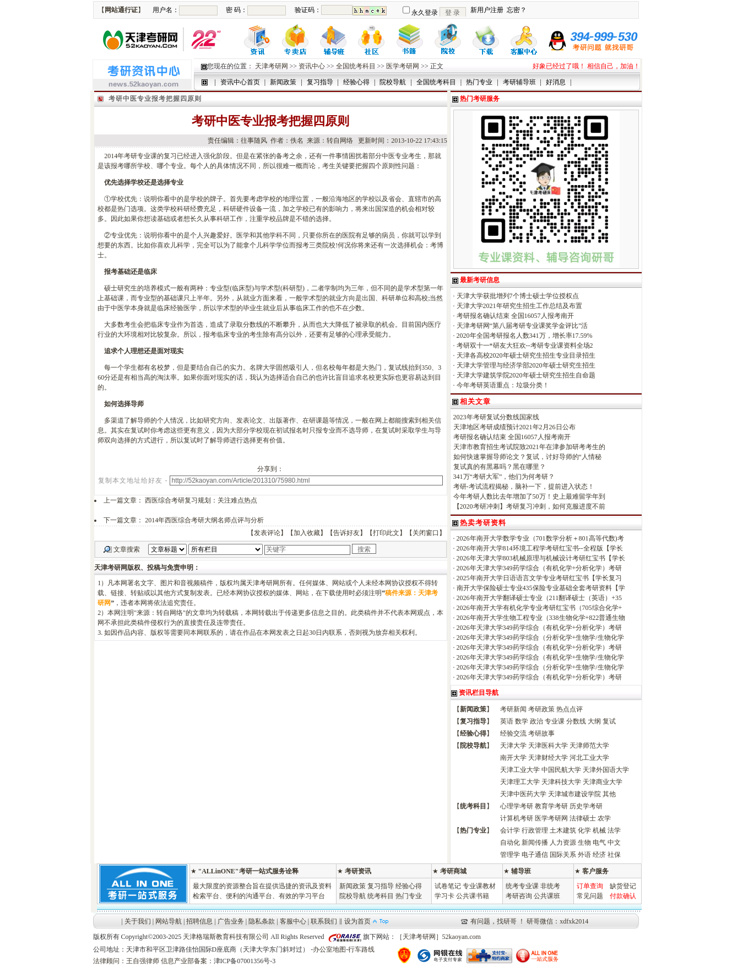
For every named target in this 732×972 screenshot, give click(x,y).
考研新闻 (513, 709)
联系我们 (324, 921)
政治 (536, 721)
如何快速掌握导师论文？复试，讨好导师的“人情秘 (527, 457)
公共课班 (547, 896)
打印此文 (386, 533)
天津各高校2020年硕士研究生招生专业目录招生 (526, 355)
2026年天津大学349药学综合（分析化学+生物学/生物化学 (540, 637)
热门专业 (408, 896)
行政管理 (535, 830)
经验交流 (513, 733)
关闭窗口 (426, 533)
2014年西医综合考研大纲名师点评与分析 (204, 520)
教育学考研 (551, 806)
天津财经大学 (548, 758)
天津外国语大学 (606, 770)
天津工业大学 (520, 770)
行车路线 (361, 949)
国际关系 (563, 854)
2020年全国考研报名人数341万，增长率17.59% (525, 335)
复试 (609, 721)
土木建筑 (563, 830)
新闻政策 (352, 886)
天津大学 (513, 745)
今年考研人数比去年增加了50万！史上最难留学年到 (529, 496)
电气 (599, 842)
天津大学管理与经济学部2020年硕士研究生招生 (526, 365)
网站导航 (168, 921)
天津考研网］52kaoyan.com (442, 937)
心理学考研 (516, 806)
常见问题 (590, 896)
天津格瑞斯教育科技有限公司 (226, 937)
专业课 (555, 721)
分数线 (576, 721)
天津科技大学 (561, 782)
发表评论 (267, 533)
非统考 (550, 886)
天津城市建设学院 (574, 794)
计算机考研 (516, 818)
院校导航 (352, 896)
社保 (614, 854)
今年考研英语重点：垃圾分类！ (503, 385)
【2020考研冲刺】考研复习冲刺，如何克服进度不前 (529, 506)
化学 (584, 830)
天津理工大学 (520, 782)
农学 (604, 818)
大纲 (594, 721)
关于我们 (137, 921)
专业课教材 (479, 886)
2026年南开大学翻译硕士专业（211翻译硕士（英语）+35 (539, 598)
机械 (599, 830)
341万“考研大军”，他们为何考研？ (504, 476)
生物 (584, 842)
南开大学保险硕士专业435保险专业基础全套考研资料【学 (541, 588)
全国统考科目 (356, 66)
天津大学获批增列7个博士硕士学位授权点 (518, 296)
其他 (609, 794)
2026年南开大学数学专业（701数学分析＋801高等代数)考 (540, 538)
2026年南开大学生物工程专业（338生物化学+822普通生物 (541, 618)
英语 (506, 721)
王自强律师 (142, 961)
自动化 (510, 842)
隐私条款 (261, 921)
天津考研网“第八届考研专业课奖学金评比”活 (522, 326)
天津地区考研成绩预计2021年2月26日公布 (514, 427)
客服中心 (293, 921)
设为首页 (357, 921)
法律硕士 (583, 818)
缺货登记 (623, 886)
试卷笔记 (448, 886)
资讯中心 (312, 66)
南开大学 (513, 758)
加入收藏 (307, 533)
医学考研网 (402, 66)
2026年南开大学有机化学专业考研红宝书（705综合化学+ (539, 608)
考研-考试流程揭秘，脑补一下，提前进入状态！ (523, 486)
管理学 (510, 854)
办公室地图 (329, 949)
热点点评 (569, 709)
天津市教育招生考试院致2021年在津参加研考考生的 (529, 447)
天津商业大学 (602, 782)
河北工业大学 (589, 758)
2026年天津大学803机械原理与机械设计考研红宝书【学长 (541, 558)
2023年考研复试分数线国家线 (496, 417)
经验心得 (408, 886)
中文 (614, 842)
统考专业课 (522, 886)
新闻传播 (535, 842)
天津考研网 (271, 66)
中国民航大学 (561, 770)
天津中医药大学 (523, 794)
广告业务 (231, 921)
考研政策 (541, 709)
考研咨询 (519, 896)
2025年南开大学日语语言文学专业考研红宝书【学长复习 (539, 578)
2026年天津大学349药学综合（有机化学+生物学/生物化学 (540, 657)
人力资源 (563, 842)
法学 (614, 830)
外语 (584, 854)
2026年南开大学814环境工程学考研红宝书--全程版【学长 (540, 548)
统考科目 (380, 896)
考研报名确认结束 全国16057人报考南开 (515, 316)
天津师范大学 (589, 745)
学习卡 (444, 896)
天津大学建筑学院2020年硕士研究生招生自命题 (526, 375)
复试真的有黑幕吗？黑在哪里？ (499, 467)
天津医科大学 (548, 745)
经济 (599, 854)
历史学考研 (586, 806)
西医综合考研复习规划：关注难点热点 (201, 500)
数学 (521, 721)
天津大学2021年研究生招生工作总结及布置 (519, 306)
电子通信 (535, 854)
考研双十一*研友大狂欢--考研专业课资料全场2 (525, 345)
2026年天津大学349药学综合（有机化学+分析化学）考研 (539, 568)
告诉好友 (346, 533)
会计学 (510, 830)
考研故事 (541, 733)
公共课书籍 (472, 896)
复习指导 (380, 886)
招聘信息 (199, 921)
